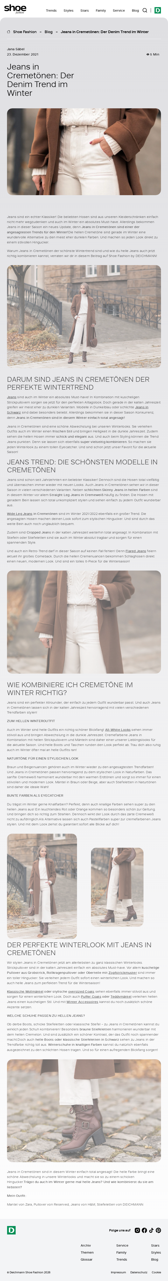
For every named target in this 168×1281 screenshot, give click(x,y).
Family (100, 10)
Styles (68, 10)
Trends (51, 10)
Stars (84, 10)
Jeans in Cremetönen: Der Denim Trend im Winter (105, 31)
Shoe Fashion (25, 31)
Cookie (156, 1272)
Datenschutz (138, 1272)
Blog (135, 10)
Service (118, 10)
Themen (87, 1252)
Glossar (87, 1259)
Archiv (86, 1245)
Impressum (118, 1272)
